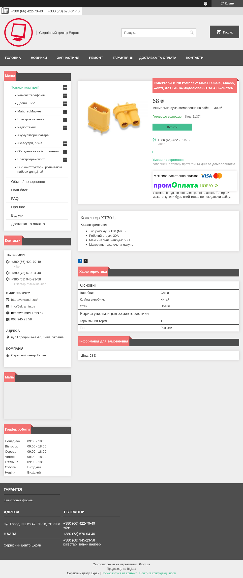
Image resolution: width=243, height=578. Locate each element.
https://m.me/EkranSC (27, 313)
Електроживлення (30, 119)
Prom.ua (144, 564)
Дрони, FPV (26, 103)
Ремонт (96, 58)
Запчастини (68, 58)
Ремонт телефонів (31, 95)
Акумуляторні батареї (33, 135)
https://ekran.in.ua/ (24, 300)
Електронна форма (18, 500)
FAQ (15, 198)
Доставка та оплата (157, 58)
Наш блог (19, 190)
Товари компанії (25, 87)
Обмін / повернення (28, 181)
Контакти (195, 58)
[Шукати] (191, 32)
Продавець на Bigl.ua (121, 569)
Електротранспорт (31, 159)
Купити (172, 127)
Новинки (39, 58)
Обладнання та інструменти (38, 151)
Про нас (18, 207)
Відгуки (17, 215)
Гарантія (120, 58)
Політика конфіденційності (157, 573)
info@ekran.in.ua (23, 306)
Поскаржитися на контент (119, 573)
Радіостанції (26, 127)
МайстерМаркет (29, 111)
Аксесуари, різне (29, 143)
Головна (13, 58)
